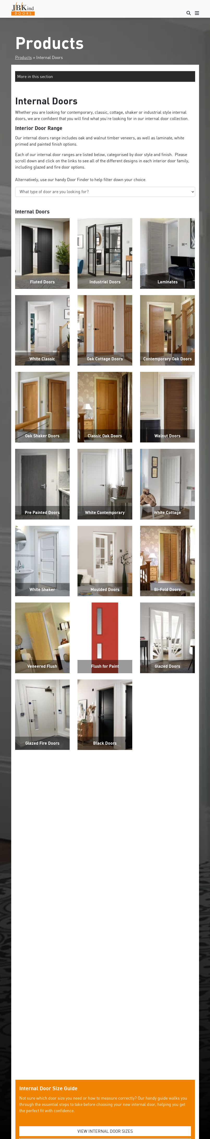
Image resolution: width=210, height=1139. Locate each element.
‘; (105, 192)
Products (23, 57)
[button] (105, 76)
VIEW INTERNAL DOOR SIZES (105, 1131)
